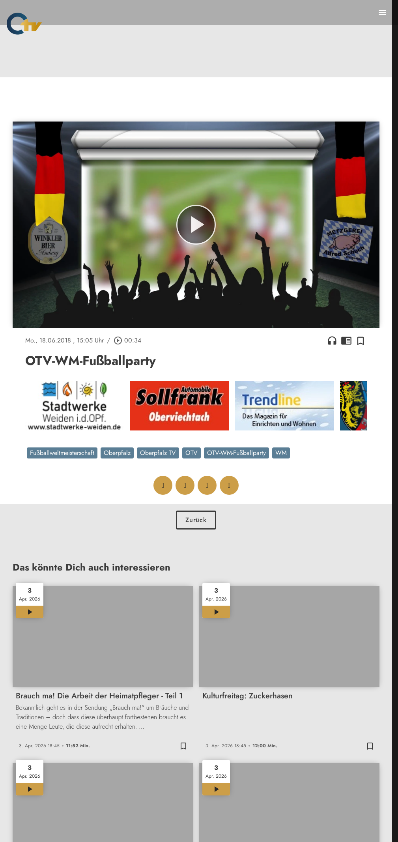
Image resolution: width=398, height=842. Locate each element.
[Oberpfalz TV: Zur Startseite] (24, 23)
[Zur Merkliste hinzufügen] (360, 340)
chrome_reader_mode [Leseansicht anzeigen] (346, 340)
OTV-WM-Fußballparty (236, 452)
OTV (191, 452)
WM (281, 452)
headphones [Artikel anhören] (332, 340)
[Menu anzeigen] (382, 12)
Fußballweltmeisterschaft (62, 452)
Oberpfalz (117, 452)
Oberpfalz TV (158, 452)
